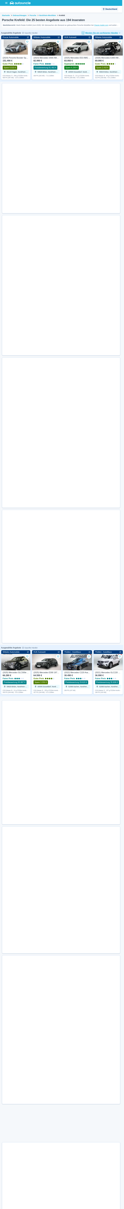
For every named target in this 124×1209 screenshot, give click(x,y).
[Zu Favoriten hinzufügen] (27, 42)
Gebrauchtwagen (20, 15)
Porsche (32, 15)
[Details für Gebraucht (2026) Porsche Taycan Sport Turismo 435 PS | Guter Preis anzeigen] (66, 723)
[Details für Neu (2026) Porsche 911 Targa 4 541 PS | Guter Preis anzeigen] (66, 991)
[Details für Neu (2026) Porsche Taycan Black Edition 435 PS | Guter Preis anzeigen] (66, 681)
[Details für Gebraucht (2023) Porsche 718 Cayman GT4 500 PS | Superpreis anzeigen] (66, 387)
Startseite (6, 15)
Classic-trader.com (101, 25)
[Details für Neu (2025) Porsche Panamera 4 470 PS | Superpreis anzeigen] (66, 951)
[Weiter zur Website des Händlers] (12, 114)
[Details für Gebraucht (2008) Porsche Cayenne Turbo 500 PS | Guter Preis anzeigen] (66, 1199)
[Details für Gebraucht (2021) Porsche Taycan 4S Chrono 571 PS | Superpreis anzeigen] (66, 506)
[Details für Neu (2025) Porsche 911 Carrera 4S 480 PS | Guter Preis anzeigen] (66, 1030)
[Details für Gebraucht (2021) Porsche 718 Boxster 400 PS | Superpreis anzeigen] (66, 547)
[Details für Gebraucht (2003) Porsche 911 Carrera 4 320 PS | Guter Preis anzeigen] (66, 215)
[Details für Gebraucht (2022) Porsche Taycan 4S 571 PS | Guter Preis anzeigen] (66, 877)
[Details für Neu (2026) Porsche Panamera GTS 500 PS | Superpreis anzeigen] (66, 799)
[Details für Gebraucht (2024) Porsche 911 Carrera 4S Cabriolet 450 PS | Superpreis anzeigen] (66, 349)
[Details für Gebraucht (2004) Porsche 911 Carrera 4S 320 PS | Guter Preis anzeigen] (66, 92)
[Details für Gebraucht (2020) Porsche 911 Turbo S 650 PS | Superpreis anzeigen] (66, 838)
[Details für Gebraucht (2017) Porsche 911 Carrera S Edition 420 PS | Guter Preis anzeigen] (66, 133)
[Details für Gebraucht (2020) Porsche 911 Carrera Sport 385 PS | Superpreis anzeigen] (66, 1105)
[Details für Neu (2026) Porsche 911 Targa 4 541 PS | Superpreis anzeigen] (66, 641)
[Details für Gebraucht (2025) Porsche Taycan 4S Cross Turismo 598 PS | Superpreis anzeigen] (66, 464)
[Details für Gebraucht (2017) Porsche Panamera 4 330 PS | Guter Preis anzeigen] (66, 175)
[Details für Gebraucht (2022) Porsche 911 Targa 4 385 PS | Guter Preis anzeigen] (66, 310)
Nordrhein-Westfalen (47, 15)
